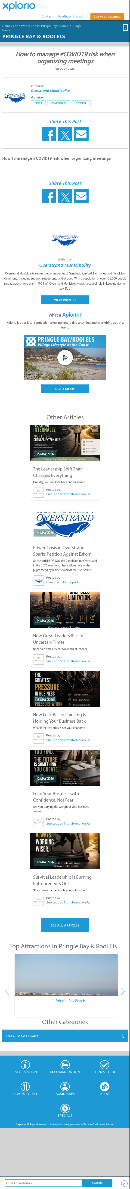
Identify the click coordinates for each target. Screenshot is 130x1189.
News (6, 30)
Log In (80, 16)
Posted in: (37, 97)
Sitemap (109, 1124)
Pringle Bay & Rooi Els (56, 26)
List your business (107, 17)
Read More (65, 388)
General (81, 103)
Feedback (64, 16)
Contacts (48, 16)
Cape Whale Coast (26, 26)
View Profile (65, 299)
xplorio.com (75, 1124)
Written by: (65, 259)
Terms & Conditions (94, 1124)
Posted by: (38, 86)
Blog (77, 26)
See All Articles (65, 925)
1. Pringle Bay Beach (68, 1001)
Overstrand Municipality (50, 90)
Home (6, 26)
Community (58, 103)
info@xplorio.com (58, 1124)
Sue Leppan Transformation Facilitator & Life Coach (69, 494)
